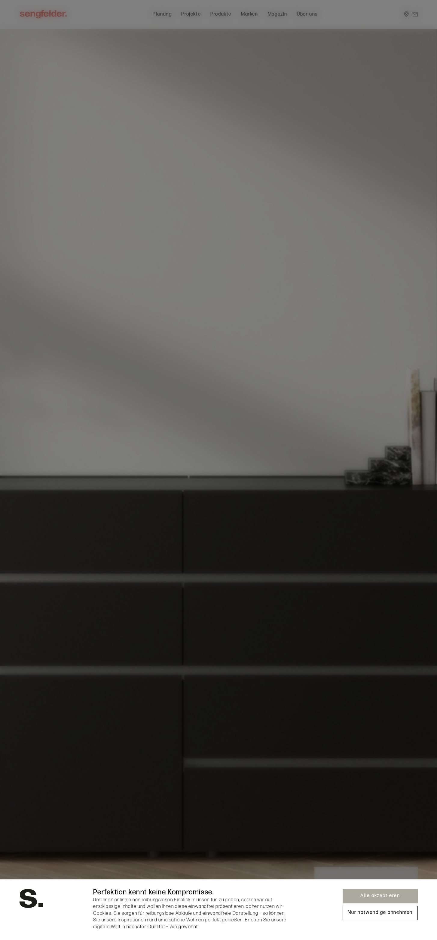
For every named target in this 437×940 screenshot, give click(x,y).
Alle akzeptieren (380, 896)
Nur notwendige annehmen (380, 912)
